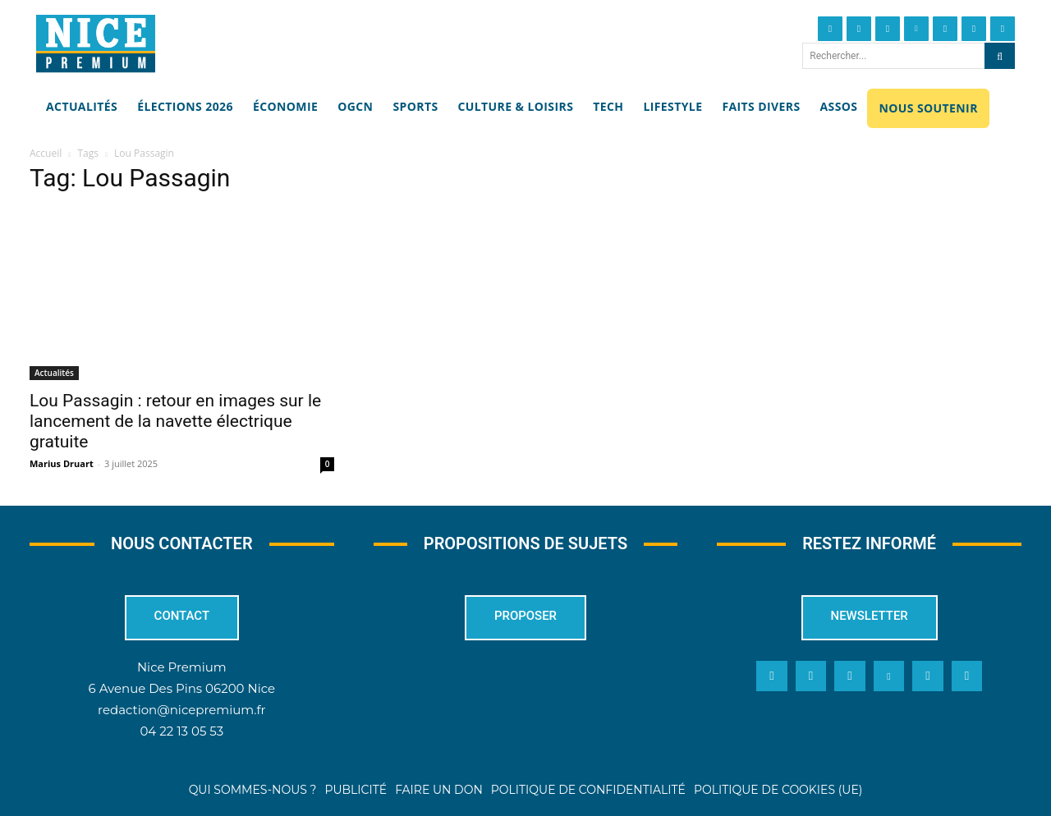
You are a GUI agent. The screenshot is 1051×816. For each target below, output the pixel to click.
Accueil (46, 153)
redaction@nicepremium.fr (181, 710)
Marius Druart (62, 463)
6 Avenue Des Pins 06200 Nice (182, 689)
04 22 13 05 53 (181, 732)
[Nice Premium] (95, 43)
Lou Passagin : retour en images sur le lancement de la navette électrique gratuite (175, 421)
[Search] (999, 56)
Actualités (54, 372)
